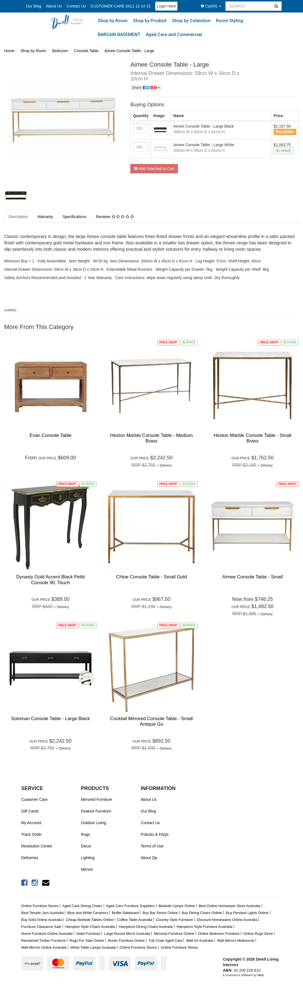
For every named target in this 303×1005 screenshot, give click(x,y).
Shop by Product (150, 20)
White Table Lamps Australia (93, 947)
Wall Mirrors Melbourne (235, 940)
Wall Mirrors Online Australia (44, 947)
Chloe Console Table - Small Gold (151, 576)
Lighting (88, 857)
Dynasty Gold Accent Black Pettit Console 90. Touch (50, 579)
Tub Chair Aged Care (165, 940)
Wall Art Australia (199, 940)
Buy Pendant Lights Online (247, 913)
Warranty (45, 216)
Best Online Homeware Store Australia (229, 906)
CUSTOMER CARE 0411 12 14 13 (121, 6)
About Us (54, 6)
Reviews (115, 216)
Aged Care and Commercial (174, 34)
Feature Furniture (96, 811)
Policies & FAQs (155, 834)
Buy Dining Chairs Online (202, 913)
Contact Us (76, 6)
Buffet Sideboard (125, 913)
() (210, 6)
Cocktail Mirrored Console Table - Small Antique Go (151, 721)
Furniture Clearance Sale (41, 927)
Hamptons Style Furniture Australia (204, 927)
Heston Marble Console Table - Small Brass (252, 438)
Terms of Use (152, 846)
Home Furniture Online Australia (47, 933)
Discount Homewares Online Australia (227, 920)
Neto (261, 975)
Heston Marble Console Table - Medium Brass (151, 438)
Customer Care (34, 799)
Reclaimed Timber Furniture (43, 940)
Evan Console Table (51, 435)
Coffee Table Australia (134, 920)
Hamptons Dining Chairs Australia (146, 927)
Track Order (31, 834)
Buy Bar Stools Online (160, 913)
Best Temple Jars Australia (42, 913)
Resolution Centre (36, 846)
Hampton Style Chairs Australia (90, 927)
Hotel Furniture (88, 933)
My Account (31, 823)
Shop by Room (113, 20)
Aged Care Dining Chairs (82, 906)
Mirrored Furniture (96, 799)
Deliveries (29, 857)
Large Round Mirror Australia (127, 933)
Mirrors (87, 869)
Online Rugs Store (258, 933)
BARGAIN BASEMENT (119, 34)
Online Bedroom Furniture (219, 933)
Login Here (166, 6)
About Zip (149, 857)
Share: (146, 88)
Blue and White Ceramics (87, 913)
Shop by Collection (191, 20)
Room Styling (229, 20)
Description (18, 216)
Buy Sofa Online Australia (41, 920)
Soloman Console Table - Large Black (50, 718)
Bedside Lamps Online (177, 906)
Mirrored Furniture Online (174, 933)
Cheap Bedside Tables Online (89, 920)
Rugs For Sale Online (87, 940)
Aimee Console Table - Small (252, 576)
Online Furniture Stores (39, 906)
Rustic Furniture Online (126, 940)
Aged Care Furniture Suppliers (130, 906)
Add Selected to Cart (154, 168)
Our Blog (33, 6)
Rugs (85, 834)
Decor (86, 846)
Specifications (74, 216)
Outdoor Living (93, 823)
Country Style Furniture (174, 920)
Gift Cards (30, 811)
